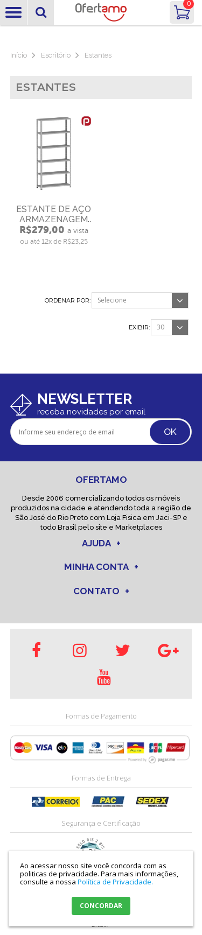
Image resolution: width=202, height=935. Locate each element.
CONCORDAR (101, 905)
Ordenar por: (67, 300)
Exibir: (139, 327)
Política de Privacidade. (115, 882)
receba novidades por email (91, 412)
